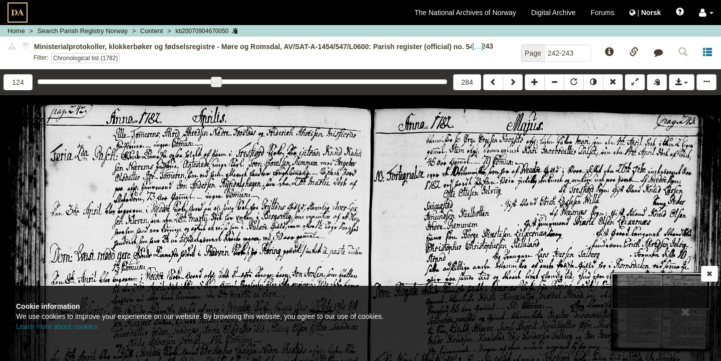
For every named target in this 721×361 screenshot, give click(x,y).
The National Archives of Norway (465, 13)
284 (467, 82)
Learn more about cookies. (57, 326)
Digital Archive (553, 13)
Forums (602, 13)
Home (16, 31)
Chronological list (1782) (85, 58)
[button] (706, 12)
